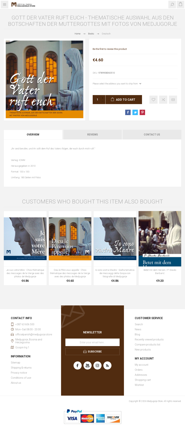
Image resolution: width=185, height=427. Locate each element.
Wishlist (139, 385)
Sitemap (15, 362)
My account (141, 364)
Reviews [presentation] (92, 134)
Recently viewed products (149, 339)
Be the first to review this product (110, 49)
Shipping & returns (21, 367)
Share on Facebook (128, 112)
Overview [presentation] (33, 134)
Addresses (141, 374)
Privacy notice (19, 372)
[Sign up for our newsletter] (92, 342)
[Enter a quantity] (96, 99)
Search (139, 324)
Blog (137, 334)
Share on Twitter (135, 112)
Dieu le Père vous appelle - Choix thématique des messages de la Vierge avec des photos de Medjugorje (70, 273)
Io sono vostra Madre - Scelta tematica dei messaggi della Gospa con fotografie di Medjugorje (114, 273)
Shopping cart (143, 379)
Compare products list (147, 344)
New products (143, 349)
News (138, 329)
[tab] (33, 134)
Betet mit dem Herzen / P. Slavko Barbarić (160, 272)
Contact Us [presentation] (152, 134)
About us (16, 382)
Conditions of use (21, 377)
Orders (139, 369)
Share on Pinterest (142, 112)
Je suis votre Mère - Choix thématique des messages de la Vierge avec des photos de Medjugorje (25, 273)
